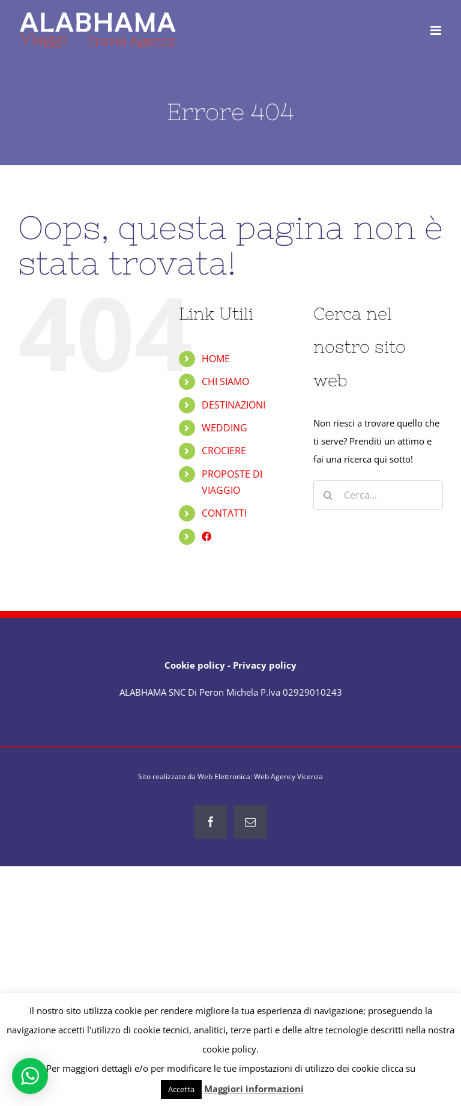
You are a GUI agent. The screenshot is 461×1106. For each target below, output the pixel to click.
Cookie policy (194, 665)
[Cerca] (328, 495)
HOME (216, 358)
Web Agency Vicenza (288, 776)
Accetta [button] (181, 1089)
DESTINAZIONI (233, 405)
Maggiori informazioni (254, 1089)
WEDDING (224, 427)
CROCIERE (224, 450)
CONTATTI (224, 513)
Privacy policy (265, 665)
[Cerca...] (378, 495)
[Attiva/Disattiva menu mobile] (436, 30)
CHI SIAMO (225, 381)
